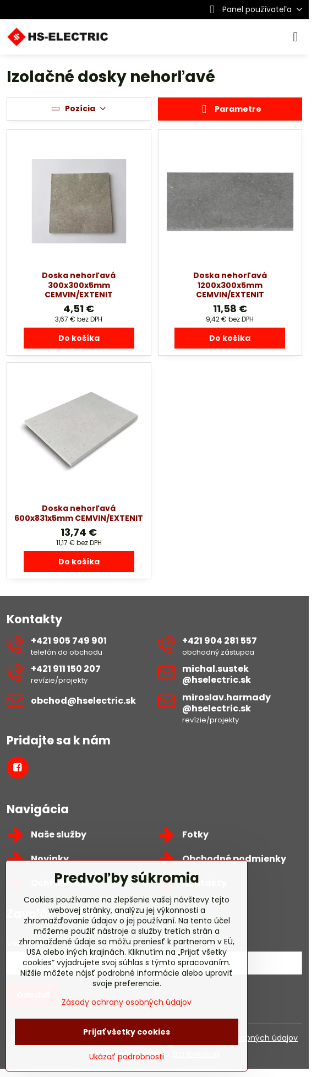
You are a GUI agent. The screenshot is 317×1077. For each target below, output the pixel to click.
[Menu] (295, 37)
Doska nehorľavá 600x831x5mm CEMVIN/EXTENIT (78, 513)
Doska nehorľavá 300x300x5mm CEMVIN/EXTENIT (79, 285)
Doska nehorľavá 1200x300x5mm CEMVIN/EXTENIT (230, 285)
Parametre (230, 110)
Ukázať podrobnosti (126, 1057)
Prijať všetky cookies (126, 1031)
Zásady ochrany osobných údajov (127, 1002)
